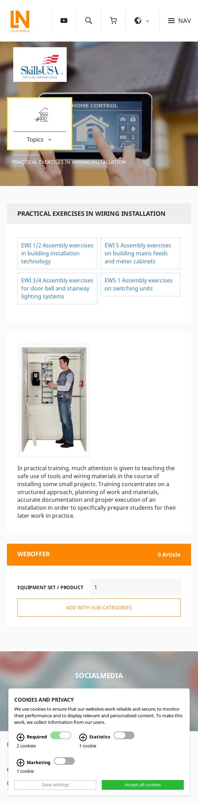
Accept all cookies (143, 785)
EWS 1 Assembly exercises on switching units (139, 284)
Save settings (55, 785)
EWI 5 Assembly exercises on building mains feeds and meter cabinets (138, 253)
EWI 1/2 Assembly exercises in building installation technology (57, 253)
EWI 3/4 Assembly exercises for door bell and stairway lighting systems (57, 288)
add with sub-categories (99, 607)
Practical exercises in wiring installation (69, 162)
